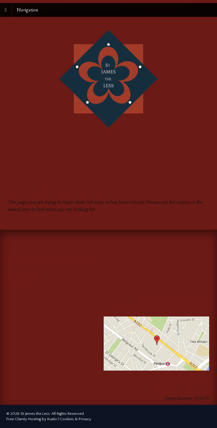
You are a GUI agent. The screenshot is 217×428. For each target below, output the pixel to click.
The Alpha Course (24, 272)
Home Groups (20, 285)
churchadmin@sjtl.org (174, 387)
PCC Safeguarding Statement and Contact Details (52, 259)
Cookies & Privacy (75, 419)
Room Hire (17, 266)
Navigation (27, 10)
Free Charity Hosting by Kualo (31, 419)
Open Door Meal (23, 279)
